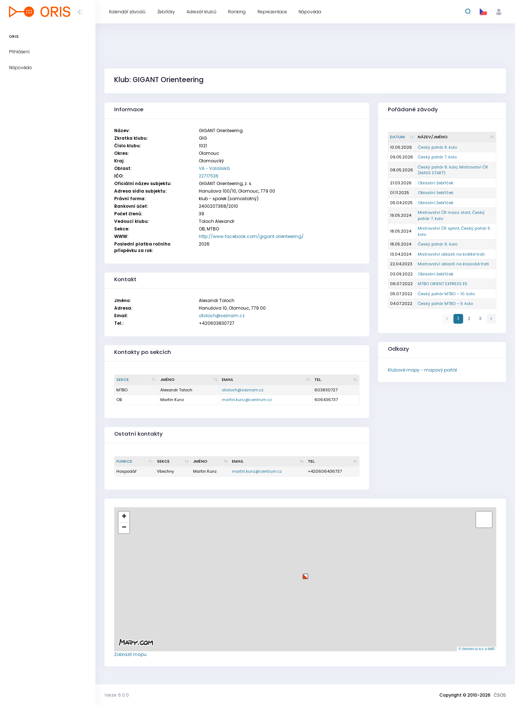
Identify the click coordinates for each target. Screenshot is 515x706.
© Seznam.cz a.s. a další (476, 649)
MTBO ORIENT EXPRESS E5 (442, 284)
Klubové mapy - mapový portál (422, 370)
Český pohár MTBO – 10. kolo (446, 294)
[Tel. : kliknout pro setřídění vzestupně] (336, 380)
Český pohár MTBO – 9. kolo (445, 303)
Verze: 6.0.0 (116, 695)
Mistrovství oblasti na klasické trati (453, 264)
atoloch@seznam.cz (222, 315)
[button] (305, 573)
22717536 (209, 176)
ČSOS (500, 695)
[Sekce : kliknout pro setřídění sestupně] (136, 380)
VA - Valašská (214, 168)
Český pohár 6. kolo (437, 244)
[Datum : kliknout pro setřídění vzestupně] (402, 137)
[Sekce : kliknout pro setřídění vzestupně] (173, 462)
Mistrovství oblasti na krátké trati (451, 254)
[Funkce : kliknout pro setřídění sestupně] (135, 462)
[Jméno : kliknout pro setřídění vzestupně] (189, 380)
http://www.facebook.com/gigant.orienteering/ (251, 236)
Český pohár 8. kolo (437, 147)
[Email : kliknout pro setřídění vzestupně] (266, 380)
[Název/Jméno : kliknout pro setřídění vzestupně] (456, 137)
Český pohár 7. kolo (437, 157)
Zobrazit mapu (130, 654)
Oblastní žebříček (435, 183)
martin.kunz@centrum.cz (247, 400)
